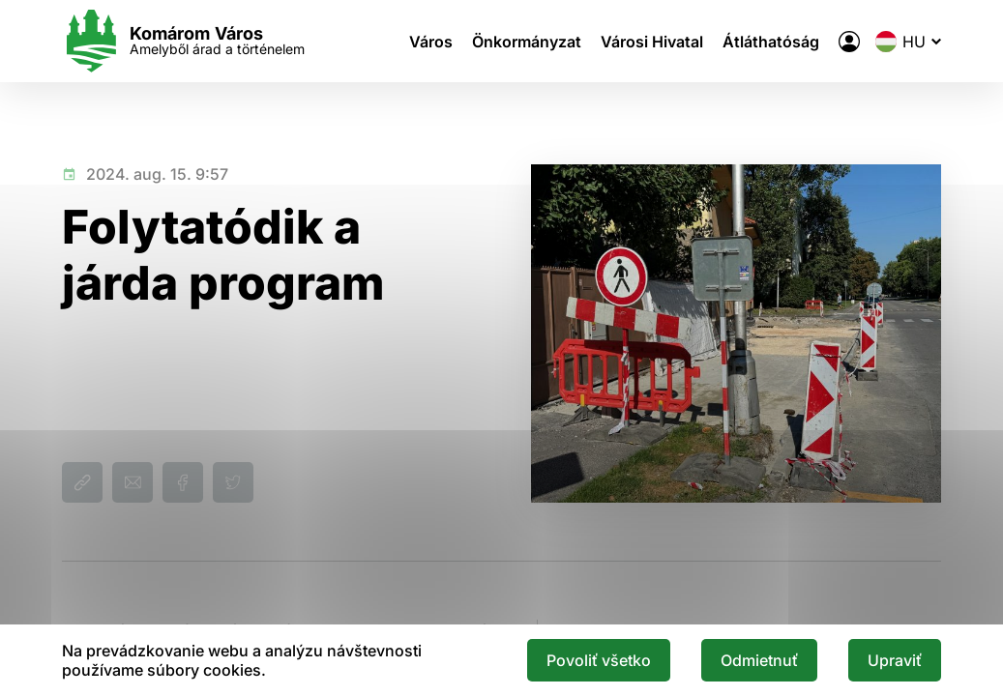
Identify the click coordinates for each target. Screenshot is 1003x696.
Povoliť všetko (598, 660)
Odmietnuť (759, 660)
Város (431, 41)
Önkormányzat (526, 41)
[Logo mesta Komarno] (183, 41)
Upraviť (895, 660)
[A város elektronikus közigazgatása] (849, 41)
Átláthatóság (771, 41)
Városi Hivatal (652, 41)
